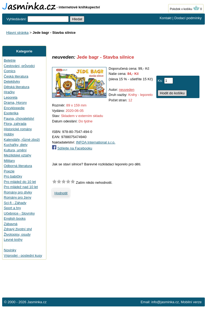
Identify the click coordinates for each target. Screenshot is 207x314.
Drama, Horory (15, 103)
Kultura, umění (15, 150)
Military (9, 161)
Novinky (10, 250)
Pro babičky (13, 176)
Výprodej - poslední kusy (23, 255)
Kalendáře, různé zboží (22, 140)
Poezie (9, 171)
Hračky (9, 92)
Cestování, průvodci (19, 66)
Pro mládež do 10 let (20, 182)
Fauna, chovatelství (19, 118)
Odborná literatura (18, 166)
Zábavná (11, 224)
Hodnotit (60, 193)
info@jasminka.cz (165, 302)
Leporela (11, 97)
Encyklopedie (14, 108)
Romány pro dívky (18, 192)
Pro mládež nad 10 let (21, 187)
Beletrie (10, 60)
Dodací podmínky (188, 18)
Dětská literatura (16, 87)
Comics (9, 71)
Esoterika (11, 113)
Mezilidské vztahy (17, 155)
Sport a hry (12, 208)
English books (15, 218)
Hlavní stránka (17, 33)
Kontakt (165, 18)
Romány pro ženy (17, 197)
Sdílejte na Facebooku (74, 148)
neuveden (126, 90)
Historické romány (18, 129)
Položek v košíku (184, 9)
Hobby (9, 134)
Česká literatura (16, 76)
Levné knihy (13, 240)
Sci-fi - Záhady (15, 203)
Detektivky (12, 81)
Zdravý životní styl (18, 229)
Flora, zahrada (15, 124)
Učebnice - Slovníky (19, 213)
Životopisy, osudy (17, 234)
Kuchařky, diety (15, 145)
